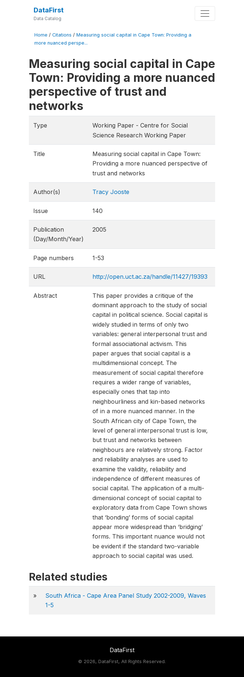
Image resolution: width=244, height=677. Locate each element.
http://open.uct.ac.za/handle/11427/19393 (149, 276)
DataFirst (49, 10)
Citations (62, 35)
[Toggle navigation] (205, 13)
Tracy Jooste (110, 191)
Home (40, 35)
